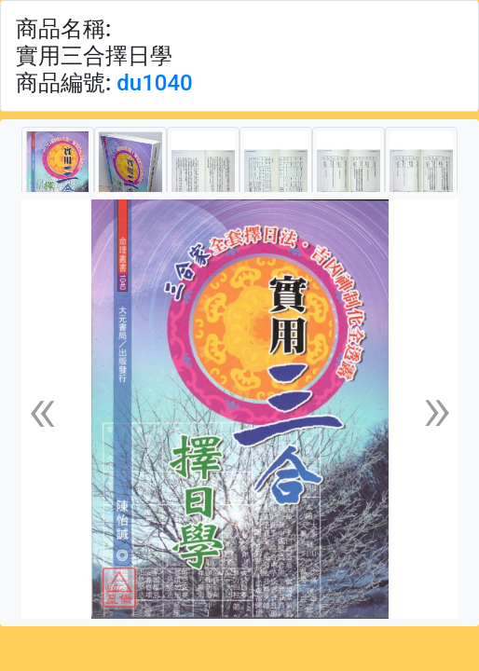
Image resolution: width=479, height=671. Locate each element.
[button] (42, 409)
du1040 (154, 83)
